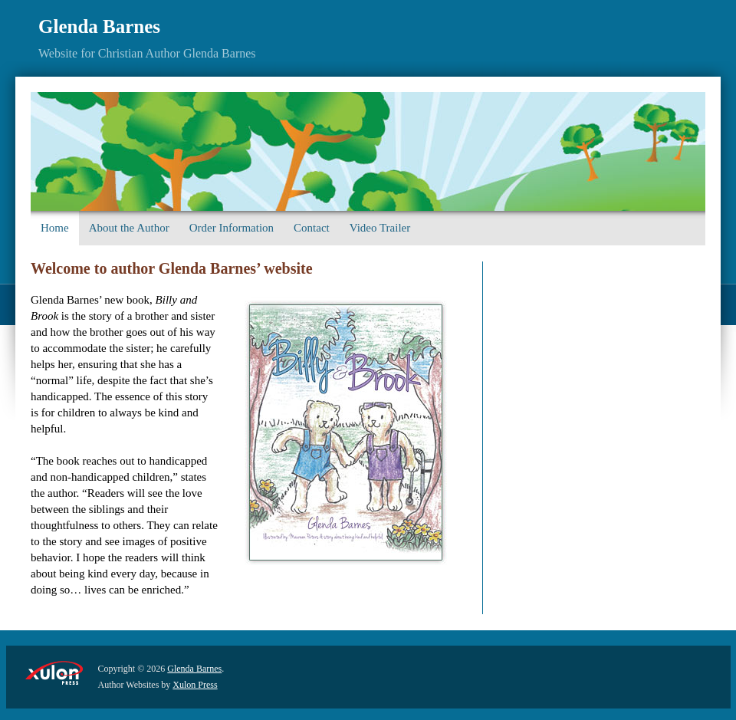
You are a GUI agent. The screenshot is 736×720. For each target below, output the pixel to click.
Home (55, 228)
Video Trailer (380, 228)
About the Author (129, 228)
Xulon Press (194, 684)
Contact (312, 228)
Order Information (231, 228)
